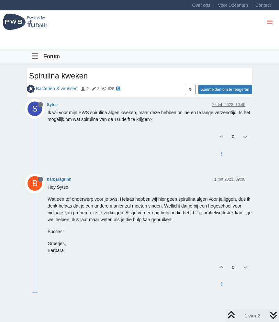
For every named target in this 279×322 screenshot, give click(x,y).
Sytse (52, 104)
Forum (51, 56)
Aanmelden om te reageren (225, 89)
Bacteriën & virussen (56, 88)
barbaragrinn (59, 179)
